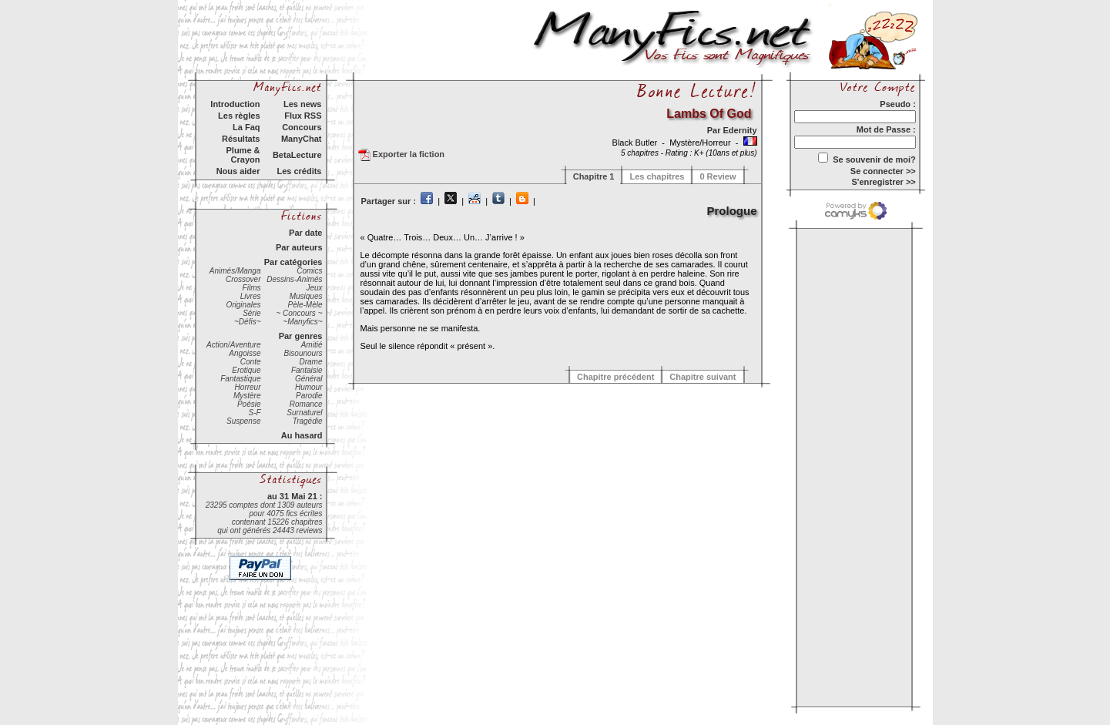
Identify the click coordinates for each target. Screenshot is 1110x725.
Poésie (249, 404)
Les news (302, 104)
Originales (243, 304)
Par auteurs (299, 247)
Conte (250, 361)
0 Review (717, 176)
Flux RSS (302, 115)
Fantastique (240, 378)
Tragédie (308, 421)
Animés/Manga (235, 271)
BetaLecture (297, 154)
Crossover (243, 279)
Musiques (306, 296)
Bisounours (302, 353)
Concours (301, 127)
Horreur (248, 387)
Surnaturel (304, 412)
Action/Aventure (233, 345)
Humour (309, 387)
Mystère (247, 395)
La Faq (246, 127)
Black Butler (636, 142)
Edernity (739, 130)
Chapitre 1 (594, 176)
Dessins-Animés (294, 279)
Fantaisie (307, 370)
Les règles (239, 115)
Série (251, 313)
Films (252, 288)
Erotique (246, 370)
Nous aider (238, 171)
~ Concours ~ (299, 313)
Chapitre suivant (702, 376)
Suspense (243, 421)
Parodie (309, 395)
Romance (306, 404)
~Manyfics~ (302, 321)
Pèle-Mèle (304, 304)
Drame (310, 361)
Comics (309, 271)
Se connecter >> (883, 171)
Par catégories (293, 262)
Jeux (314, 288)
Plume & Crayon (243, 155)
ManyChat (301, 138)
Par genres (301, 336)
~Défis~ (247, 321)
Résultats (241, 138)
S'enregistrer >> (883, 181)
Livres (250, 296)
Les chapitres (656, 176)
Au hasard (302, 435)
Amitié (312, 345)
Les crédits (299, 171)
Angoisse (244, 353)
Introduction (235, 104)
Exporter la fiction (401, 155)
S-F (254, 412)
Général (309, 378)
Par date (305, 232)
